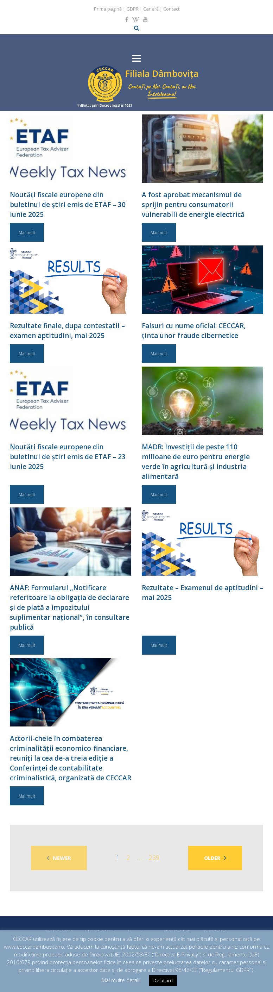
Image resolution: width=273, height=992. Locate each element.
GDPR (132, 9)
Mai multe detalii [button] (121, 980)
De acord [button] (163, 980)
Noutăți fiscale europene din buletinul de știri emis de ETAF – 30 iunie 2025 (68, 204)
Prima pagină (108, 9)
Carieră (151, 9)
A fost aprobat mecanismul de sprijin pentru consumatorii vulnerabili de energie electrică (193, 204)
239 (154, 857)
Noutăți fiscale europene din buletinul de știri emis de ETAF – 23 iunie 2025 (68, 456)
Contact (171, 9)
